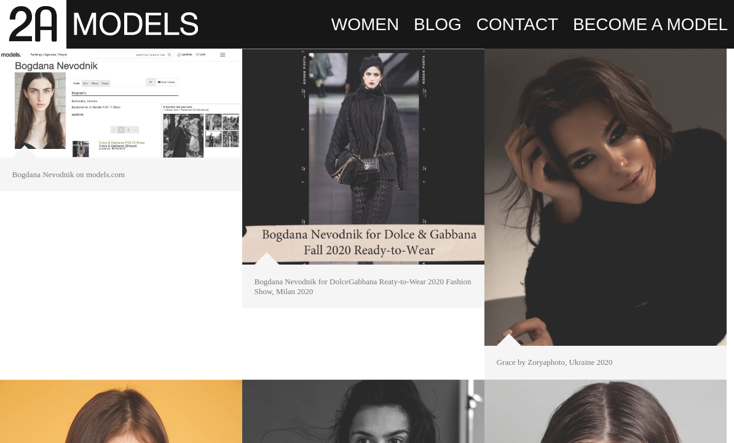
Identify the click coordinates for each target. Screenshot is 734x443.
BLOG (438, 24)
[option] (121, 117)
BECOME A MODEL (650, 24)
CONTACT (517, 24)
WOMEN (365, 24)
